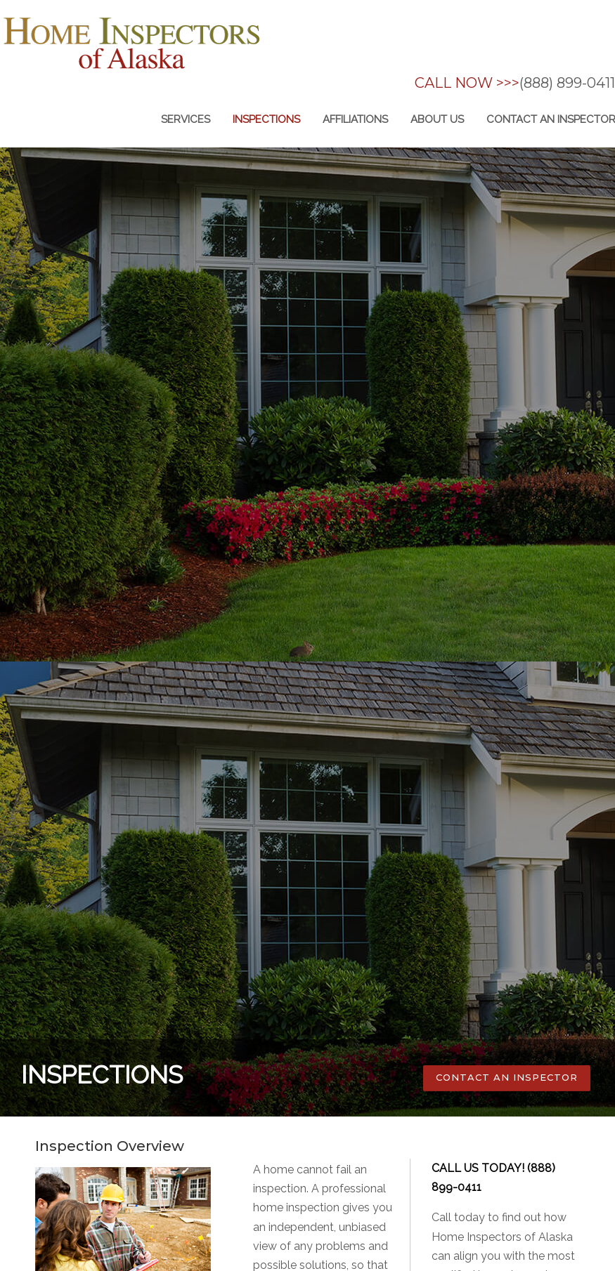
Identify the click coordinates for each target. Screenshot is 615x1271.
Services (185, 119)
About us (437, 119)
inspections (266, 119)
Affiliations (355, 119)
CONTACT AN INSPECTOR (507, 1077)
